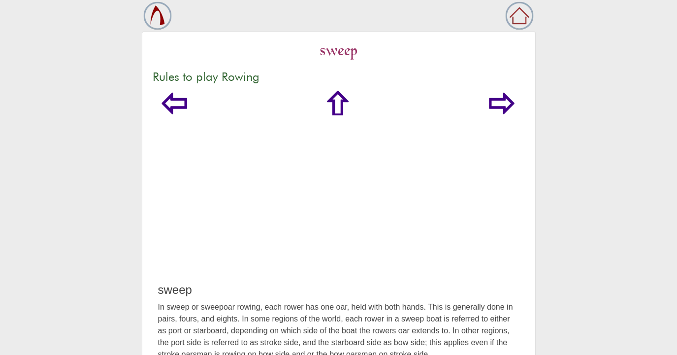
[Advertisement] (338, 209)
